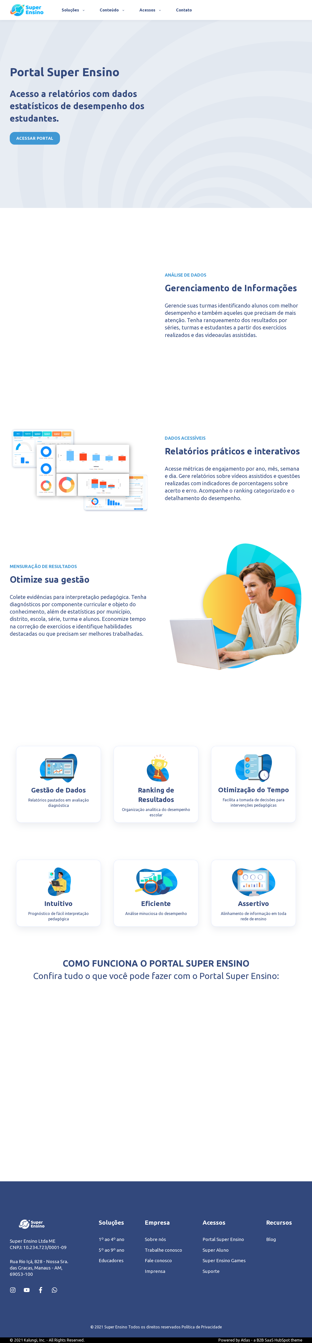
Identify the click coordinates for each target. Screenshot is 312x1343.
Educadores (111, 1261)
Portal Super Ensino (223, 1239)
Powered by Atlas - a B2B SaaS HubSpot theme (260, 1340)
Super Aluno (216, 1250)
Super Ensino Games (224, 1261)
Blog (271, 1239)
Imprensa (155, 1271)
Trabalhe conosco (163, 1250)
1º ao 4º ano (111, 1239)
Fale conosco (158, 1261)
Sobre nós (155, 1239)
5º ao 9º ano (111, 1250)
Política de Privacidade (202, 1327)
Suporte (211, 1271)
